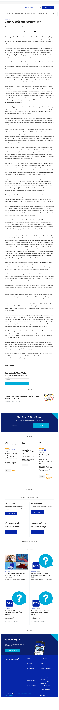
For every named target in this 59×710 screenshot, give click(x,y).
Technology (41, 13)
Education (8, 19)
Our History (29, 663)
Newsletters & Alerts (31, 680)
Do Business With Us (46, 675)
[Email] (21, 425)
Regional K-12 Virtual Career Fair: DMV (28, 452)
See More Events (29, 489)
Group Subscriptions (31, 682)
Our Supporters (30, 668)
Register (7, 470)
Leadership (10, 13)
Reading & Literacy (10, 449)
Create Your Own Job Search (29, 541)
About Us (29, 658)
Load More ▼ (29, 630)
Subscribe (48, 8)
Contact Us (44, 658)
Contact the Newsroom (46, 668)
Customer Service (45, 666)
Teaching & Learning (30, 13)
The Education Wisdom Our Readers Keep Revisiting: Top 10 (22, 397)
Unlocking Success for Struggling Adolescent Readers (11, 456)
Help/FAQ (43, 663)
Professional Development (42, 450)
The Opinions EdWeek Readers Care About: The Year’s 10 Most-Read (15, 575)
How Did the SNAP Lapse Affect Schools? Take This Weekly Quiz (13, 612)
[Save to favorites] (29, 32)
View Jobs (11, 513)
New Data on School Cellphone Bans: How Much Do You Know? (41, 612)
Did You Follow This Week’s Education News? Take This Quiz (40, 575)
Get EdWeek (30, 675)
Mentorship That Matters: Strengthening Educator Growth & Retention (45, 459)
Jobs (53, 13)
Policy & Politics (19, 13)
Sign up (41, 425)
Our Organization (31, 661)
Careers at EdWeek (31, 671)
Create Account (12, 650)
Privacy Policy (13, 695)
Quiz (38, 571)
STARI (14, 471)
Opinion (48, 13)
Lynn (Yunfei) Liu (35, 583)
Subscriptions (30, 677)
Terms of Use (7, 695)
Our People (29, 666)
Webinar (7, 451)
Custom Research (45, 689)
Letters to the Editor (45, 661)
